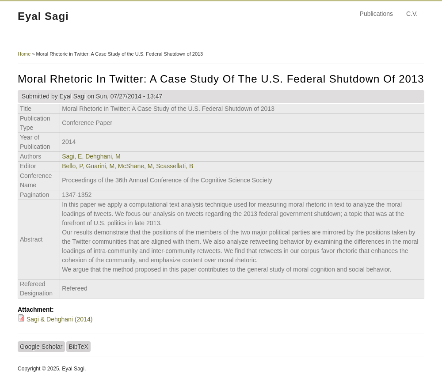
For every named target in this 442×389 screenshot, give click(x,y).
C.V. (412, 13)
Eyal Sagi (43, 16)
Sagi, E (72, 156)
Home (24, 54)
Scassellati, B (174, 166)
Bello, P (72, 166)
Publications (376, 13)
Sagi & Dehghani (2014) (59, 319)
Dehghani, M (102, 156)
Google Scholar (41, 346)
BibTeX (78, 346)
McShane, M (135, 166)
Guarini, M (100, 166)
